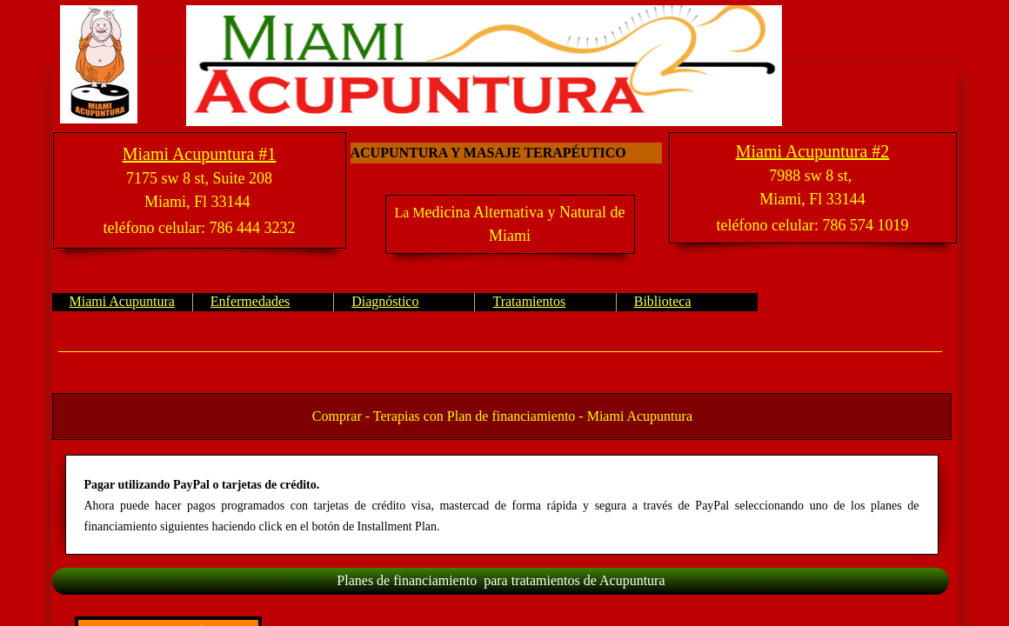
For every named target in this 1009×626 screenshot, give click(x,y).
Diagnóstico (384, 301)
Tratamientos (528, 301)
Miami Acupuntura (122, 301)
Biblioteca (663, 301)
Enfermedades (250, 301)
